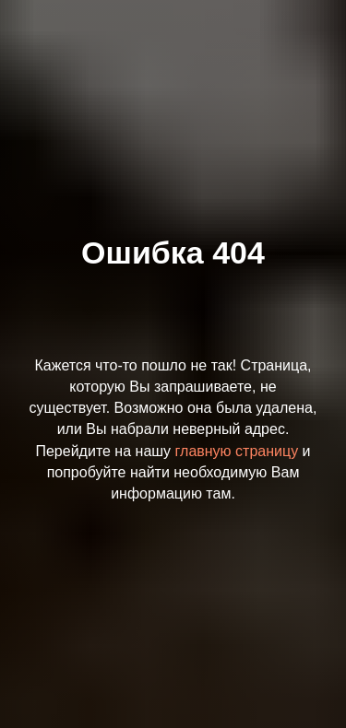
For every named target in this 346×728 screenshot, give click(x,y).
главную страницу (237, 451)
